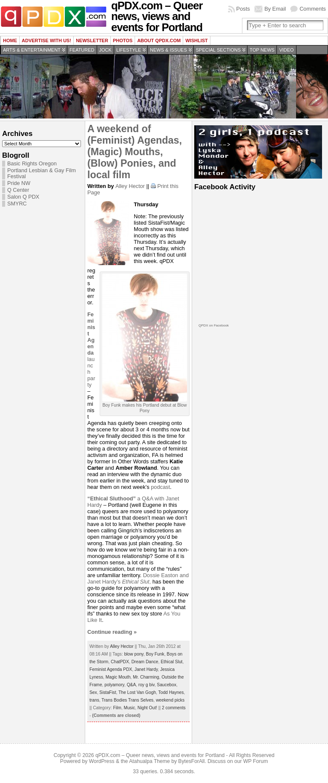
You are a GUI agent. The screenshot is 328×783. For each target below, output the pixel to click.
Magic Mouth (118, 677)
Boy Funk (155, 654)
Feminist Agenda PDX (110, 669)
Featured (81, 49)
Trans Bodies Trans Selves (127, 700)
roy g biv (146, 684)
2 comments (174, 707)
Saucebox (166, 684)
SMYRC (17, 204)
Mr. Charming (146, 677)
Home (10, 40)
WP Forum (255, 761)
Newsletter (92, 40)
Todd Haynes (171, 692)
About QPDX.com (159, 40)
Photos (122, 40)
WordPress (102, 761)
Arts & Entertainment (31, 49)
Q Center (18, 190)
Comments (312, 9)
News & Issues (168, 49)
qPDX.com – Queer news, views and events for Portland (159, 755)
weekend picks (170, 700)
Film (117, 707)
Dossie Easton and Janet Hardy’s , (138, 578)
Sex (93, 692)
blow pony (133, 654)
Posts (243, 9)
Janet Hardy (146, 669)
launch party (91, 349)
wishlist (196, 40)
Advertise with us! (46, 40)
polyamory (114, 684)
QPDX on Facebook (214, 325)
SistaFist (107, 692)
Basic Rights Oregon (32, 164)
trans (94, 700)
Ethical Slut (171, 661)
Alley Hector (130, 186)
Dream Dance (144, 661)
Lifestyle (128, 49)
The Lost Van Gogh (137, 692)
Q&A (131, 684)
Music (129, 707)
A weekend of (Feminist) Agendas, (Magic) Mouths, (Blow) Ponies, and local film (134, 151)
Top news (262, 49)
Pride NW (18, 183)
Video (286, 49)
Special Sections (218, 49)
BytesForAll (191, 761)
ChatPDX (120, 661)
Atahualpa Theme (149, 761)
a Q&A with (126, 498)
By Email (275, 9)
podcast (160, 487)
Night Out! (147, 707)
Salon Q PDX (23, 197)
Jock (105, 49)
